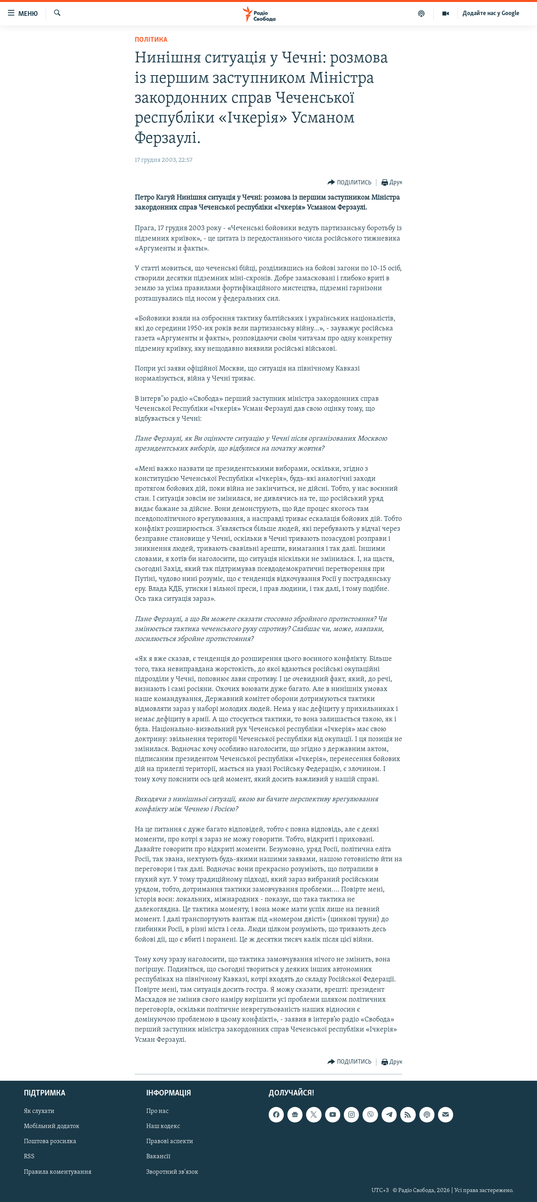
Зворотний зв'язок (172, 1172)
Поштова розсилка (50, 1141)
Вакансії (158, 1156)
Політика (151, 40)
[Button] (349, 182)
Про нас (157, 1111)
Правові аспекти (169, 1141)
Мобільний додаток (51, 1126)
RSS (29, 1156)
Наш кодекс (163, 1126)
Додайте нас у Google (491, 13)
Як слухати (39, 1111)
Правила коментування (57, 1172)
